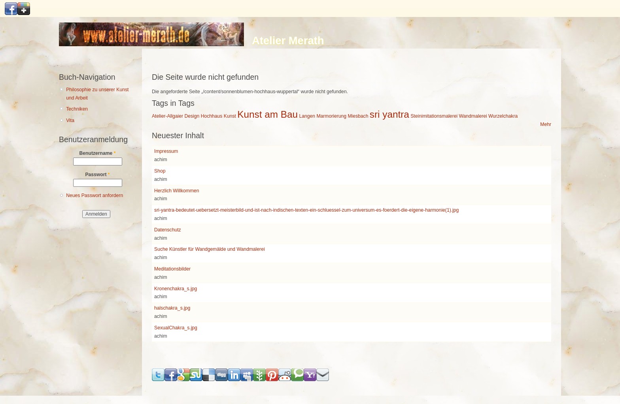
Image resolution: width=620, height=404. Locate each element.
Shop (159, 171)
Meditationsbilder (172, 269)
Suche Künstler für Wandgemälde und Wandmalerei (209, 249)
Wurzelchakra (503, 116)
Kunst (230, 116)
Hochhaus (212, 116)
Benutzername (97, 153)
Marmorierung (331, 116)
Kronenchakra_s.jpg (175, 288)
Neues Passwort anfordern (94, 195)
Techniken (77, 109)
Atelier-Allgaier (167, 116)
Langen (307, 116)
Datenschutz (167, 230)
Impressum (166, 151)
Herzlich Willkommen (176, 191)
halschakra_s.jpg (172, 308)
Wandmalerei (473, 116)
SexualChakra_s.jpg (175, 328)
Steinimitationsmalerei (433, 116)
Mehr (545, 124)
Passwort (97, 174)
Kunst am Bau (267, 114)
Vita (70, 120)
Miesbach (358, 116)
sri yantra (389, 114)
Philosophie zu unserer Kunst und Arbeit (97, 94)
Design (191, 116)
